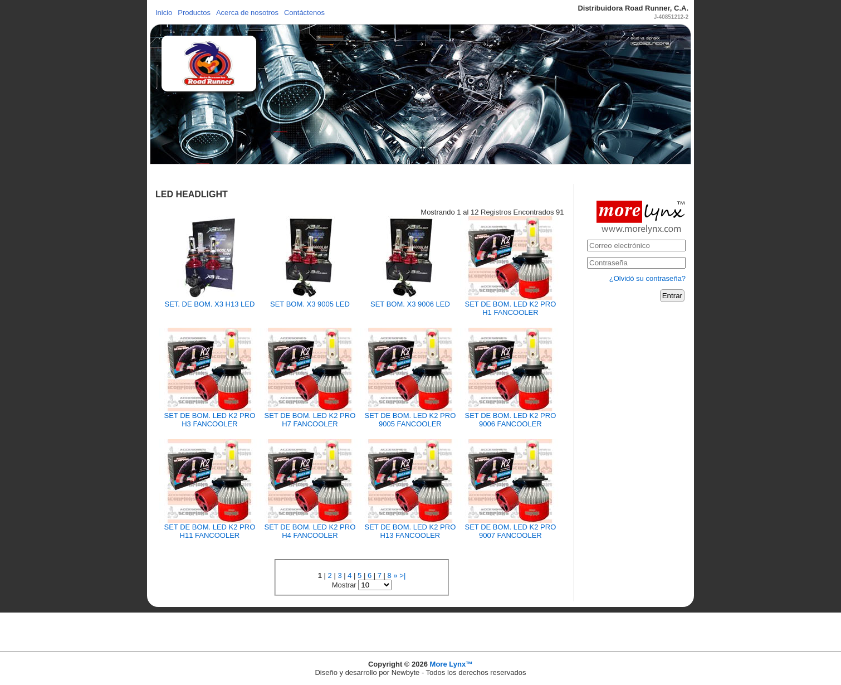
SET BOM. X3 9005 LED (310, 304)
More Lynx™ (451, 664)
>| (402, 575)
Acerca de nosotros (247, 12)
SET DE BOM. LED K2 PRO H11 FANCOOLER (210, 531)
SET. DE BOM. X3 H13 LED (209, 304)
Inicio (163, 12)
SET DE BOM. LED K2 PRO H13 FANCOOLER (410, 531)
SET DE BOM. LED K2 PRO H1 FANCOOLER (510, 308)
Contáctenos (304, 12)
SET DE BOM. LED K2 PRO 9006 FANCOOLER (510, 419)
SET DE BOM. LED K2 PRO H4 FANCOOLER (310, 531)
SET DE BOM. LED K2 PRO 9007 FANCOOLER (510, 531)
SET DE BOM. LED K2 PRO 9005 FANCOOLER (410, 419)
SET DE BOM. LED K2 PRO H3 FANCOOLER (210, 419)
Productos (194, 12)
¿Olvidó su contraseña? (647, 278)
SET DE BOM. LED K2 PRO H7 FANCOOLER (310, 419)
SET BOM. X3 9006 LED (410, 304)
